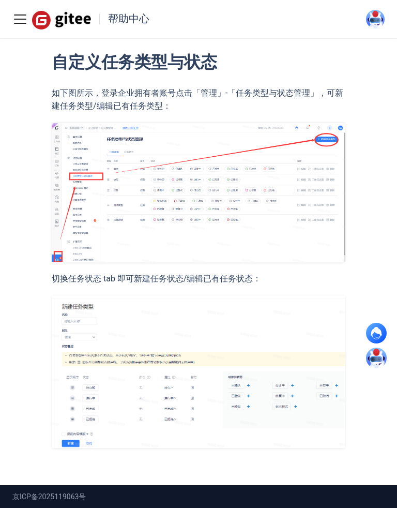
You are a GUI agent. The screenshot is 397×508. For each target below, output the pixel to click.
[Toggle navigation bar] (20, 19)
